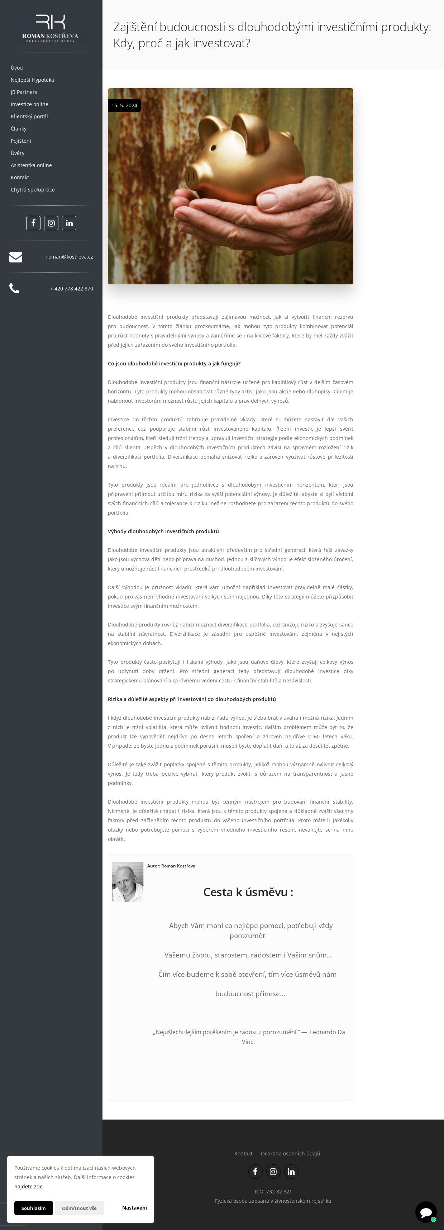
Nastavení (134, 1207)
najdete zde (28, 1186)
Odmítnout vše (82, 1208)
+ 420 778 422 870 (71, 288)
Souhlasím (34, 1208)
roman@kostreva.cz (69, 256)
